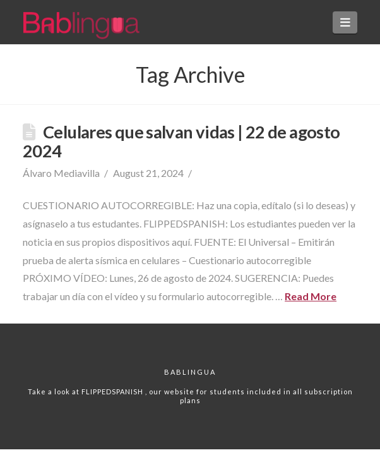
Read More (310, 296)
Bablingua (190, 372)
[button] (345, 22)
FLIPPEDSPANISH (113, 391)
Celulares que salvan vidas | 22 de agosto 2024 (181, 141)
